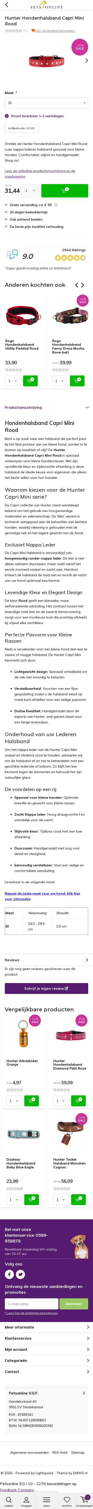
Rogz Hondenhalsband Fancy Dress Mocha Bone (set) (68, 346)
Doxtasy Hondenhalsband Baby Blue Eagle (20, 1163)
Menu (46, 1502)
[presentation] (83, 60)
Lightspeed (44, 1473)
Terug (6, 5)
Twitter (20, 1273)
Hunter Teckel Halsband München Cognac (69, 1163)
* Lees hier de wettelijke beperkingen (31, 1313)
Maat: (11, 93)
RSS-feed (60, 1452)
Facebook (9, 1273)
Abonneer (73, 1303)
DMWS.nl (80, 1473)
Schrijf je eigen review (46, 988)
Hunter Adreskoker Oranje (22, 1063)
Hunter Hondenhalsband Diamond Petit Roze (69, 1065)
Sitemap (78, 1452)
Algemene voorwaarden (29, 1452)
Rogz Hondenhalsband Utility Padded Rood (21, 345)
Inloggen (26, 1502)
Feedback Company (17, 1489)
